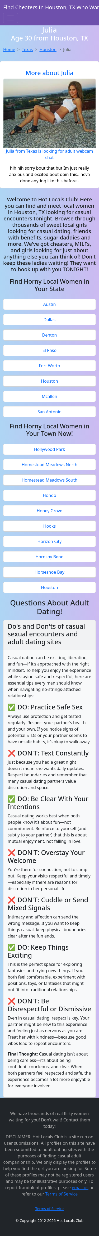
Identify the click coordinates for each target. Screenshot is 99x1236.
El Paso (49, 350)
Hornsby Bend (49, 557)
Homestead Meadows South (49, 480)
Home (9, 49)
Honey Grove (49, 511)
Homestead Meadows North (49, 465)
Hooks (49, 526)
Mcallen (49, 396)
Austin (49, 304)
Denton (49, 335)
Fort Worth (49, 366)
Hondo (49, 495)
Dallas (50, 320)
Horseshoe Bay (49, 572)
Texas (27, 49)
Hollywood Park (49, 449)
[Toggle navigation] (10, 18)
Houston (47, 49)
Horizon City (49, 541)
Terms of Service (61, 1194)
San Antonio (49, 412)
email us (80, 1187)
